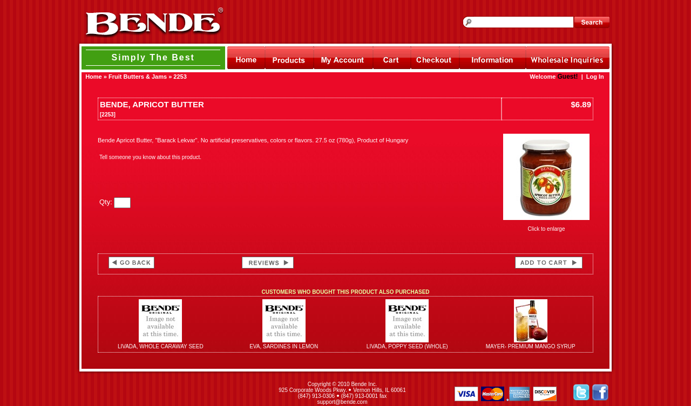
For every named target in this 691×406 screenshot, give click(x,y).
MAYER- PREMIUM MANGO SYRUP (530, 346)
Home (93, 76)
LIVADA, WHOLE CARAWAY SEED (161, 346)
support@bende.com (342, 402)
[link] (171, 393)
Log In (595, 76)
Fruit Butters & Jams (138, 76)
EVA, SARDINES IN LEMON (283, 346)
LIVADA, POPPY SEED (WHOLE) (407, 346)
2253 (179, 76)
